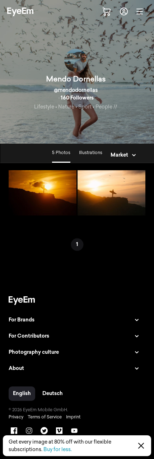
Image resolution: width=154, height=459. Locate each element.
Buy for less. (57, 449)
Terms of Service (45, 416)
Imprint (73, 416)
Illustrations (90, 152)
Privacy (16, 416)
